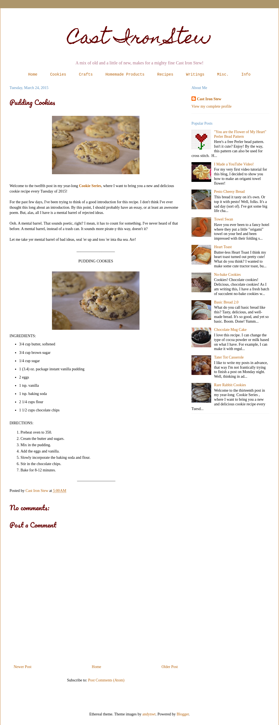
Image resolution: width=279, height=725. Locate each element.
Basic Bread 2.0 (226, 302)
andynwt (149, 714)
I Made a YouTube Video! (234, 164)
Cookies (58, 74)
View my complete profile (211, 106)
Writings (195, 74)
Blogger (183, 714)
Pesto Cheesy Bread (229, 192)
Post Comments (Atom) (106, 680)
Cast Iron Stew (140, 39)
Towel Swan (223, 219)
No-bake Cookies (227, 275)
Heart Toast (223, 247)
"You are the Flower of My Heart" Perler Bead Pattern (240, 134)
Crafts (86, 74)
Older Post (170, 667)
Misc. (223, 74)
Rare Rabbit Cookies (230, 385)
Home (32, 74)
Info (246, 74)
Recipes (165, 74)
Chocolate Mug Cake (230, 330)
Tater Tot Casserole (229, 357)
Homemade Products (124, 74)
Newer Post (22, 667)
